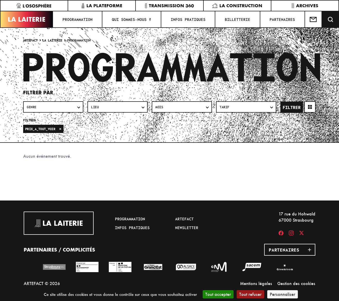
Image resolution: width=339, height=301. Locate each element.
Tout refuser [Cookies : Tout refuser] (250, 294)
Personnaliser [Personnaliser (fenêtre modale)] (282, 294)
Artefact (30, 40)
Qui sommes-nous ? (131, 19)
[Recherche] (330, 19)
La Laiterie (26, 19)
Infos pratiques (188, 19)
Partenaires (282, 19)
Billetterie (237, 19)
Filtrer (292, 107)
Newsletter (186, 227)
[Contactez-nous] (313, 19)
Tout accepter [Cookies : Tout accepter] (218, 294)
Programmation (78, 19)
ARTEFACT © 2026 (42, 283)
